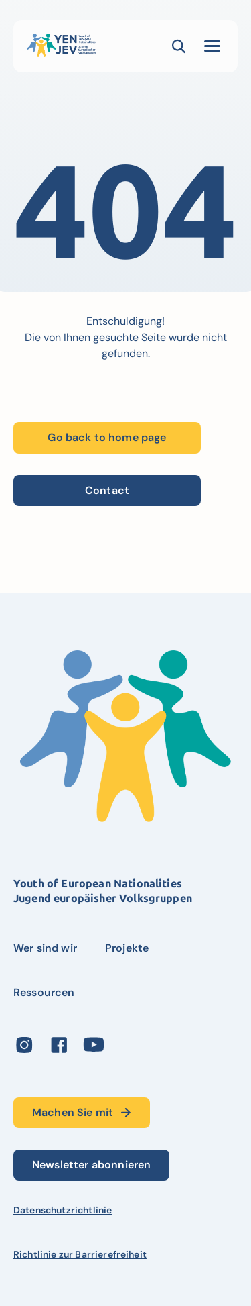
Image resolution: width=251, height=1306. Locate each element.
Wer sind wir (45, 948)
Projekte (127, 948)
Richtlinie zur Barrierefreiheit (80, 1254)
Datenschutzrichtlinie (62, 1210)
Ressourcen (44, 992)
